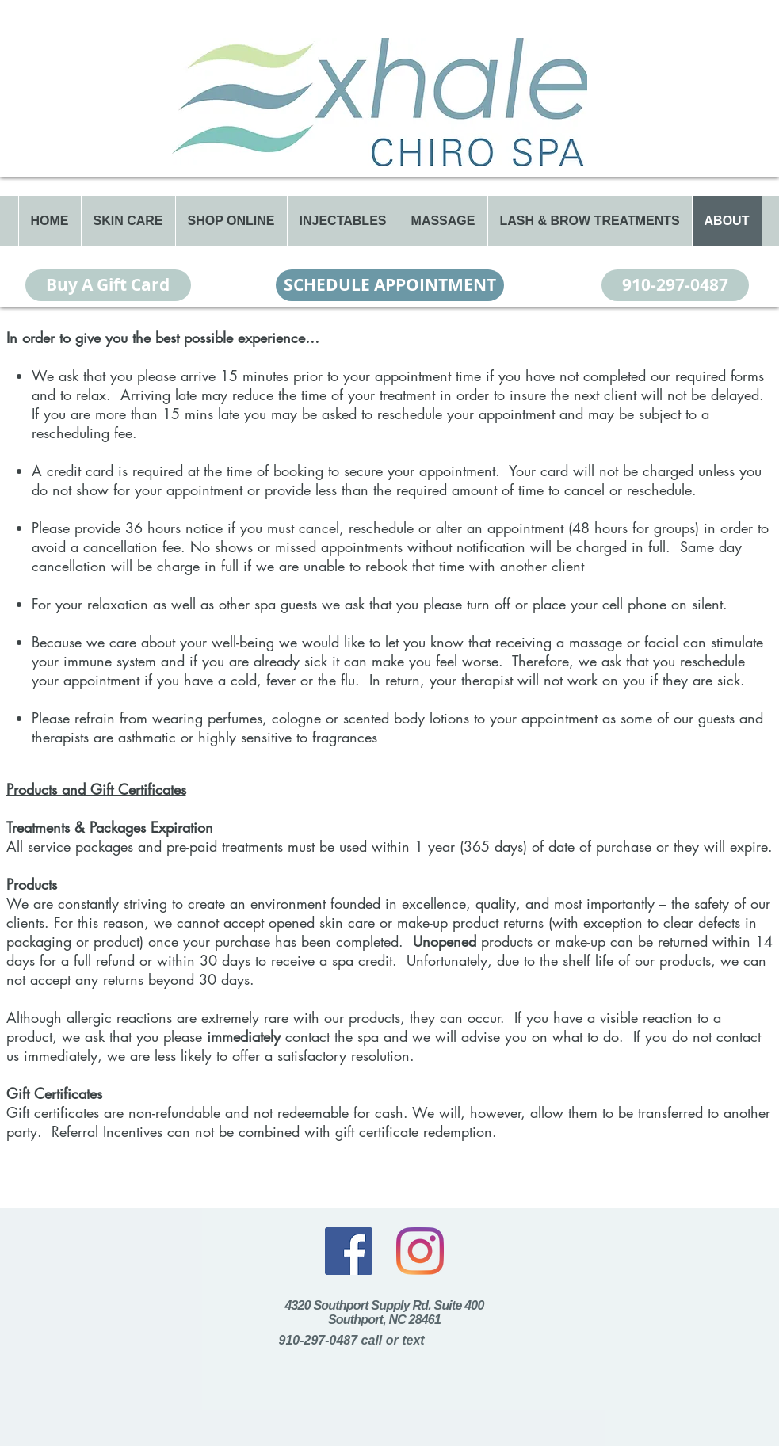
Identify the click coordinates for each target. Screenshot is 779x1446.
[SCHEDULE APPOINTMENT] (390, 285)
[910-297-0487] (675, 285)
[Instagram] (420, 1251)
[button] (128, 221)
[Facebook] (348, 1251)
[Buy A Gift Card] (108, 285)
